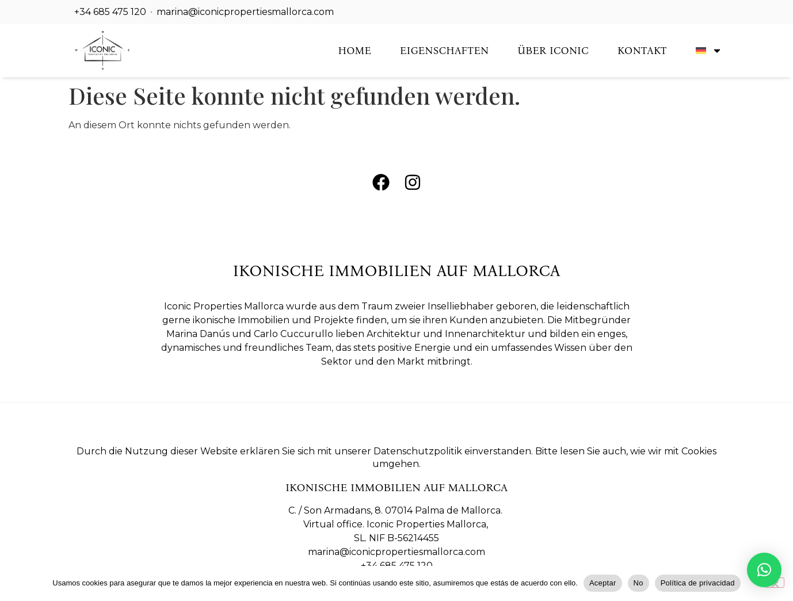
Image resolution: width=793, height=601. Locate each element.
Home (354, 50)
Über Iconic (553, 50)
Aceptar (602, 583)
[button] (764, 570)
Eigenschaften (444, 50)
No (638, 583)
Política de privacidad (698, 583)
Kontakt (642, 50)
